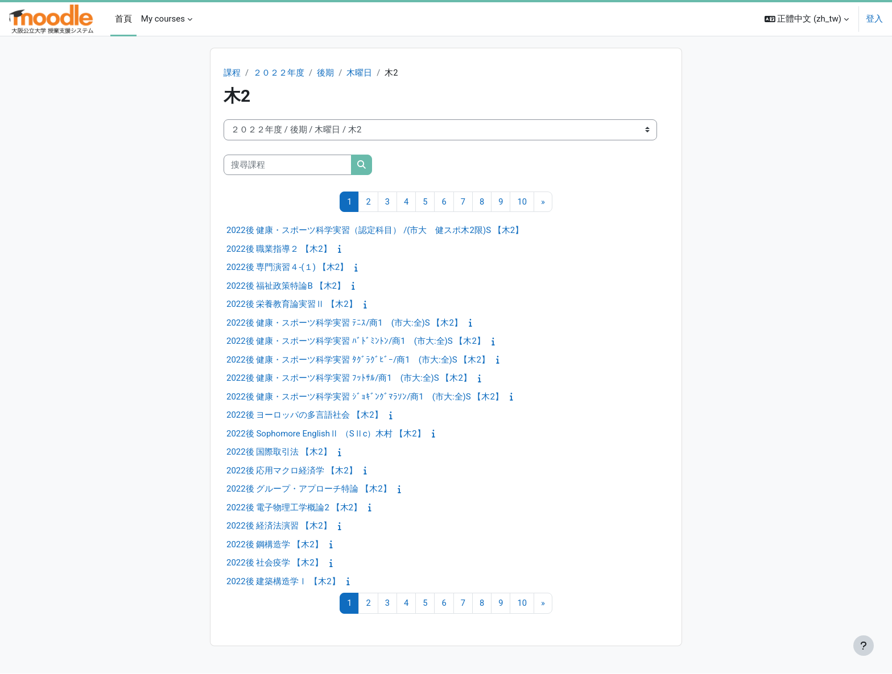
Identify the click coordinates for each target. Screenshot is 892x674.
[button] (806, 19)
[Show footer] (863, 645)
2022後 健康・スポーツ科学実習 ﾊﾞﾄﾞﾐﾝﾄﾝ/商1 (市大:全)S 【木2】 (355, 341)
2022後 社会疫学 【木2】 (274, 563)
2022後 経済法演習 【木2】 (279, 526)
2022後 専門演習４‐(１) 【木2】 (287, 268)
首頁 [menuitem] (123, 19)
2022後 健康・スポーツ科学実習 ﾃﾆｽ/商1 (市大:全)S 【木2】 (344, 323)
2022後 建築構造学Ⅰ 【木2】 (283, 582)
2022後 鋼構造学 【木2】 (274, 545)
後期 (325, 73)
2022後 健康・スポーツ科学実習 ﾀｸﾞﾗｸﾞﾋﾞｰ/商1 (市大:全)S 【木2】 (358, 360)
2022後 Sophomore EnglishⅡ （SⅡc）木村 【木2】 (326, 434)
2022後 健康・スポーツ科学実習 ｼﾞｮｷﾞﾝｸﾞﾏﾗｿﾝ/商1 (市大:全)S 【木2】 (364, 397)
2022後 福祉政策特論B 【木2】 (285, 286)
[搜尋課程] (288, 165)
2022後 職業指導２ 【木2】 (279, 249)
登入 (874, 19)
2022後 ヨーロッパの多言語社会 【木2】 (304, 415)
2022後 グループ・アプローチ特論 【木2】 (308, 489)
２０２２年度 (278, 73)
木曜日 (360, 73)
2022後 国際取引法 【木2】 (279, 452)
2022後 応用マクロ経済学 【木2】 (291, 471)
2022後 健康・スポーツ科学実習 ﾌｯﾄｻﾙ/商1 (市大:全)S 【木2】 (349, 378)
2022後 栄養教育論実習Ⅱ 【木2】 (291, 304)
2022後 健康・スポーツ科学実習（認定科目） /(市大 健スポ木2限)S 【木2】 (374, 231)
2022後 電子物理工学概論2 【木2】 (294, 508)
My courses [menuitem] (163, 19)
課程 (232, 73)
